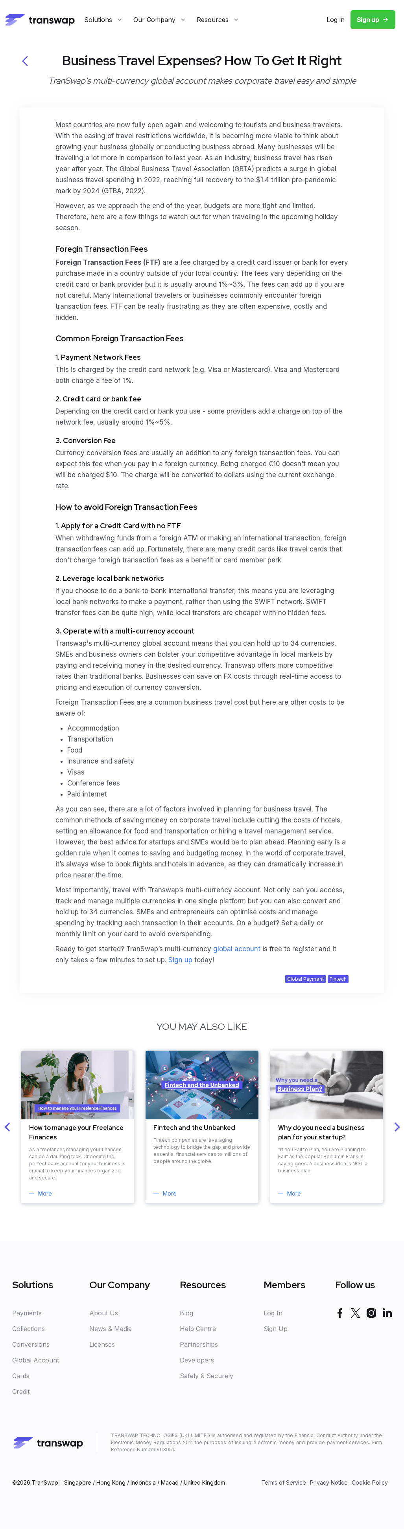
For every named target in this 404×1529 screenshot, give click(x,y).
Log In (273, 1313)
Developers (197, 1360)
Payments (27, 1313)
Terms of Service (283, 1482)
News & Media (110, 1329)
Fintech (338, 979)
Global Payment (305, 979)
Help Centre (198, 1329)
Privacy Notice (329, 1482)
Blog (186, 1313)
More (45, 1193)
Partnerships (199, 1344)
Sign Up (276, 1329)
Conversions (31, 1344)
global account (237, 949)
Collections (28, 1329)
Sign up (368, 20)
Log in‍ (336, 20)
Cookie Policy (370, 1482)
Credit (21, 1391)
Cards (21, 1376)
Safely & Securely (206, 1376)
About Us (103, 1313)
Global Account (35, 1360)
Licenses (102, 1344)
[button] (103, 19)
